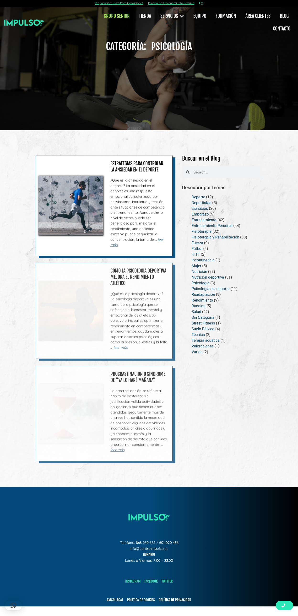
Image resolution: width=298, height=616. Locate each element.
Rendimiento (202, 300)
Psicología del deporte (211, 288)
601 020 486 (169, 542)
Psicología (200, 283)
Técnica (198, 334)
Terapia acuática (206, 340)
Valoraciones (203, 346)
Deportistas (201, 202)
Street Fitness (203, 323)
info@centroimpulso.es (149, 548)
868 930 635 (145, 542)
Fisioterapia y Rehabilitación (215, 237)
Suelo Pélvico (203, 329)
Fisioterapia (201, 231)
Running (199, 306)
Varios (197, 352)
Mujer (196, 266)
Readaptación (203, 294)
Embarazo (200, 214)
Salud (196, 311)
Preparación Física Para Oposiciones (119, 3)
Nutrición (199, 271)
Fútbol (197, 248)
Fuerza (197, 243)
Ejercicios (200, 208)
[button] (13, 605)
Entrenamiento (204, 220)
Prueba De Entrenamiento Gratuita (171, 3)
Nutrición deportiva (208, 277)
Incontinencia (203, 260)
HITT (196, 254)
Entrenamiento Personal (212, 225)
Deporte (198, 197)
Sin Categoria (203, 317)
